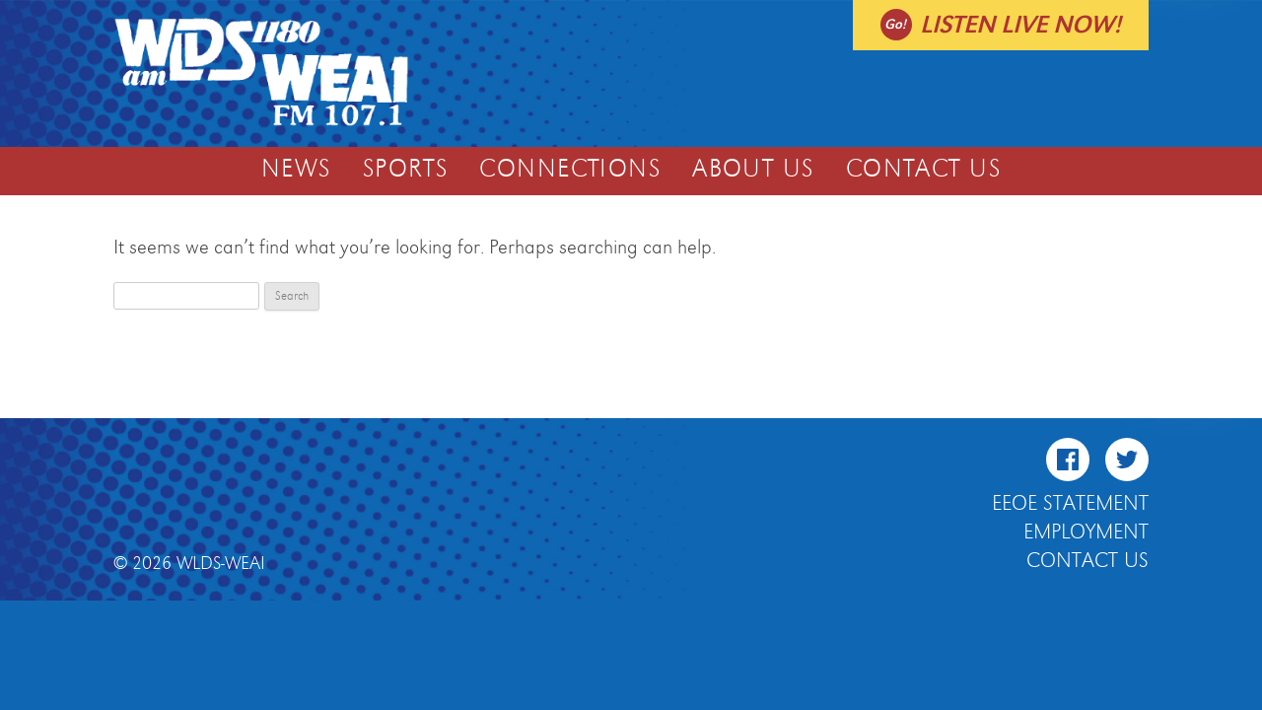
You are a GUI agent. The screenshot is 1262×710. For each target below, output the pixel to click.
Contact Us (923, 169)
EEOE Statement (1070, 504)
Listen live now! (1020, 25)
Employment (1086, 532)
